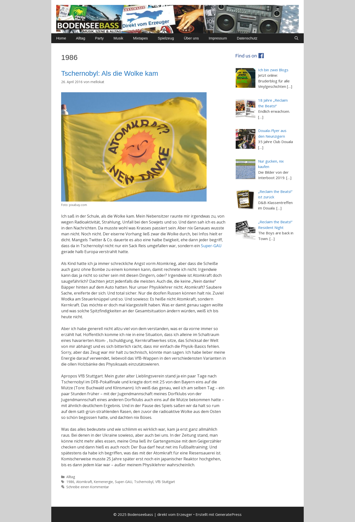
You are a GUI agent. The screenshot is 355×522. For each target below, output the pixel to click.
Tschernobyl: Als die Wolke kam (109, 73)
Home (61, 38)
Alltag (80, 38)
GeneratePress (228, 514)
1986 (70, 481)
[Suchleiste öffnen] (296, 38)
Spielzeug (166, 38)
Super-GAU (211, 245)
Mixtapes (140, 38)
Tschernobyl (143, 481)
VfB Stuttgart (165, 481)
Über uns (191, 38)
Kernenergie (103, 481)
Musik (118, 38)
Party (99, 38)
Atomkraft (84, 481)
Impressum (218, 38)
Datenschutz (247, 38)
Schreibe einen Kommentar (87, 487)
